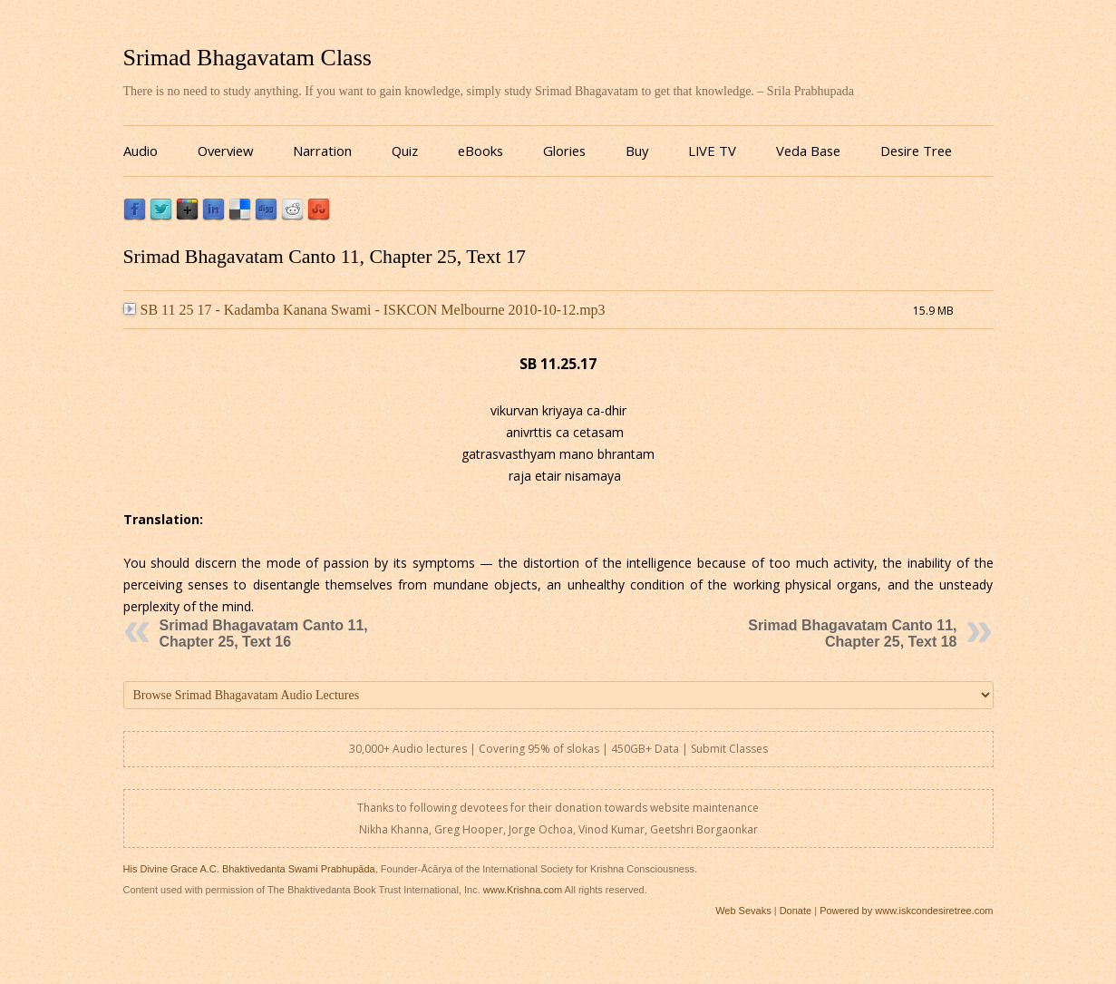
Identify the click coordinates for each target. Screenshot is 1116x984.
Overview (225, 150)
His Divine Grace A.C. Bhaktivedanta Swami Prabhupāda (249, 868)
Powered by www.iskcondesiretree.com (906, 910)
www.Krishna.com (522, 889)
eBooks (480, 150)
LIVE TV (712, 150)
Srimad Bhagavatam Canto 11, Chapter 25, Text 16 (264, 633)
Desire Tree (916, 150)
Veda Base (808, 150)
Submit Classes (729, 748)
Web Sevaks (743, 910)
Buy (637, 150)
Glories (564, 150)
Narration (322, 150)
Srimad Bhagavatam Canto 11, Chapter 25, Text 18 (852, 633)
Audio (140, 150)
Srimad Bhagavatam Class (247, 57)
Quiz (405, 150)
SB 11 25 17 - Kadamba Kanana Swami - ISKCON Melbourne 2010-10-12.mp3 (364, 309)
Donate (795, 910)
